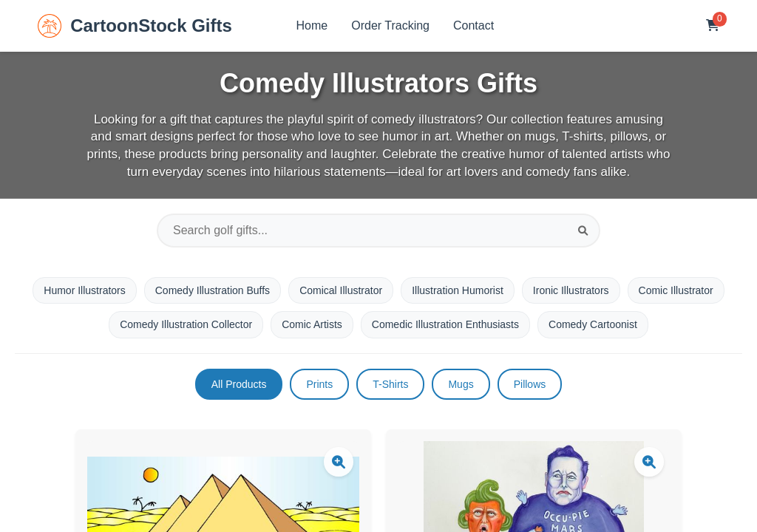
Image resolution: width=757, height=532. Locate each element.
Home (312, 25)
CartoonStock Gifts (135, 26)
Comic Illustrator (676, 290)
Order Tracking (390, 25)
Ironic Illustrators (571, 290)
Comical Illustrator (340, 290)
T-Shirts (390, 384)
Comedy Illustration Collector (186, 324)
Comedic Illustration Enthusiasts (445, 324)
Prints (319, 384)
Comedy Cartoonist (593, 324)
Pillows (530, 384)
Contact (473, 25)
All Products (239, 384)
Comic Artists (312, 324)
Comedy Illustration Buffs (212, 290)
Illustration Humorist (457, 290)
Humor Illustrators (84, 290)
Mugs (460, 384)
